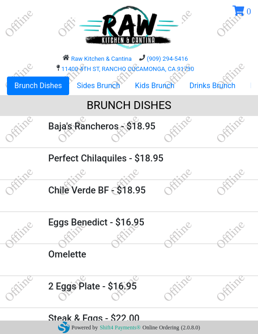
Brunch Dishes (38, 85)
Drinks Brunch (212, 85)
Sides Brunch (98, 85)
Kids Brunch (154, 85)
